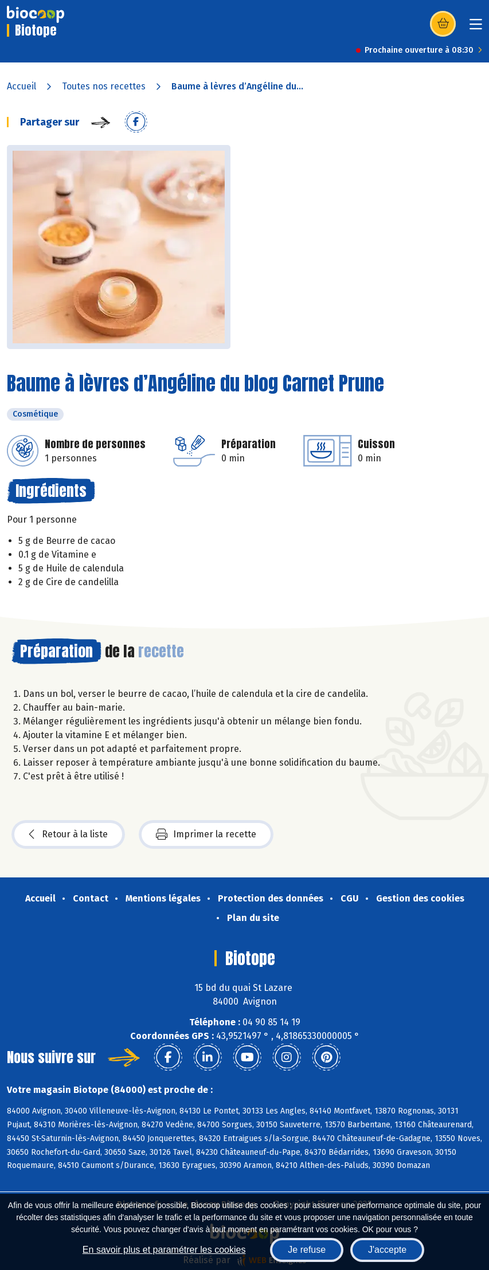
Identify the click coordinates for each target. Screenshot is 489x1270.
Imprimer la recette (206, 834)
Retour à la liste (68, 834)
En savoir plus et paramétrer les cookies (164, 1250)
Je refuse (307, 1250)
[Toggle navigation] (476, 28)
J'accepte (387, 1250)
